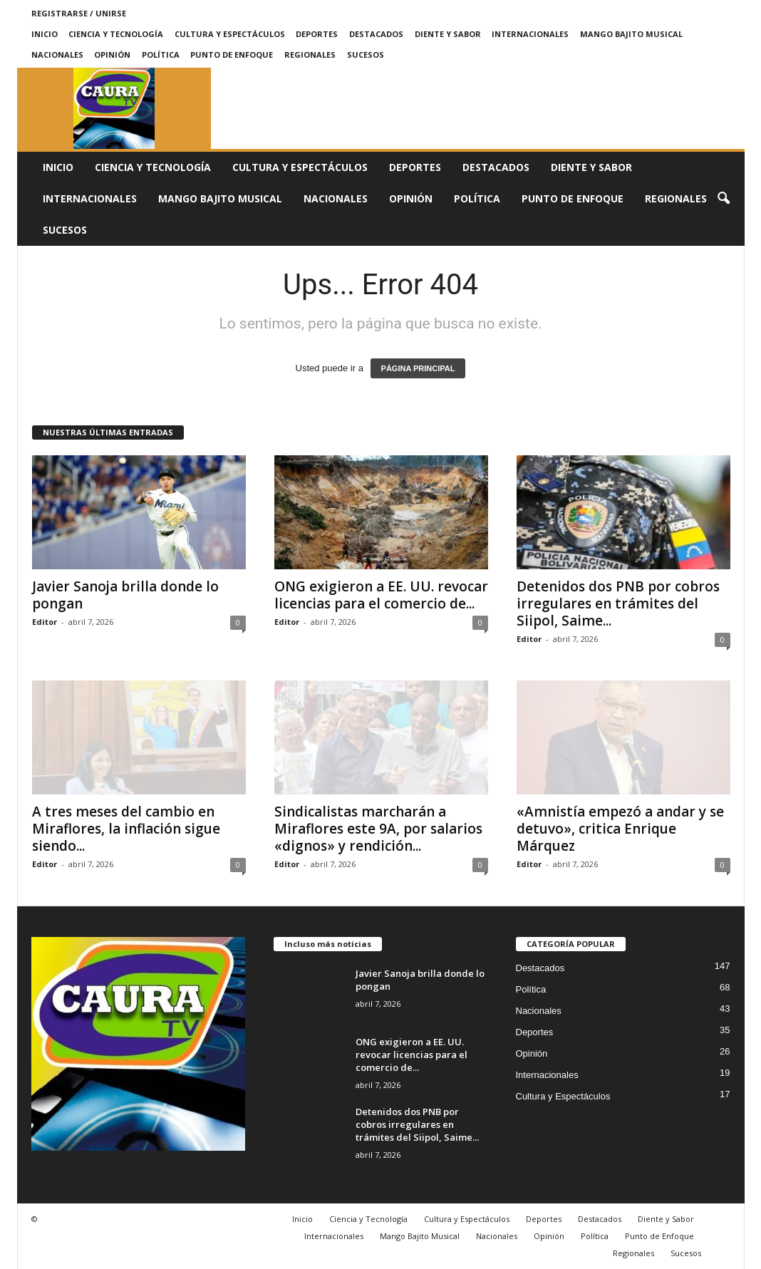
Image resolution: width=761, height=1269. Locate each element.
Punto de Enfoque (231, 54)
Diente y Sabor (448, 34)
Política (161, 54)
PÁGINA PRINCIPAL (418, 368)
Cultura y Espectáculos (230, 34)
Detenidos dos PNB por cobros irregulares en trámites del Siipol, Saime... (618, 603)
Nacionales (57, 54)
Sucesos (365, 54)
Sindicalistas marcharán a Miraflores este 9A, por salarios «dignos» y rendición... (378, 828)
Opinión (112, 54)
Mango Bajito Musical (631, 34)
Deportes (317, 34)
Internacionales (530, 34)
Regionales (310, 54)
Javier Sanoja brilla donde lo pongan (125, 595)
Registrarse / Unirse (78, 13)
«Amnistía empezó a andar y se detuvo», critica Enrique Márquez (620, 828)
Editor (44, 621)
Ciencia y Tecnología (115, 34)
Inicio (44, 34)
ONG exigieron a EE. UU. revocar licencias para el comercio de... (381, 595)
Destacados (376, 34)
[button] (723, 198)
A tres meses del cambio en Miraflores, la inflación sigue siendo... (126, 828)
